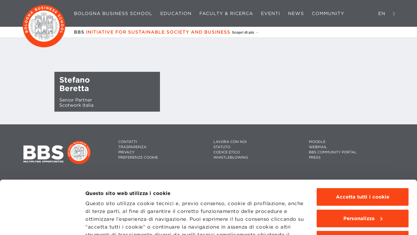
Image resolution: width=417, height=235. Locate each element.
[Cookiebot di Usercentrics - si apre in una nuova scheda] (42, 222)
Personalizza (362, 165)
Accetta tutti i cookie (362, 144)
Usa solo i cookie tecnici (363, 186)
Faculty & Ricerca (226, 13)
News (296, 13)
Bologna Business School (113, 13)
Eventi (270, 13)
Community (328, 13)
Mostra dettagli (104, 222)
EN (381, 13)
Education (176, 13)
